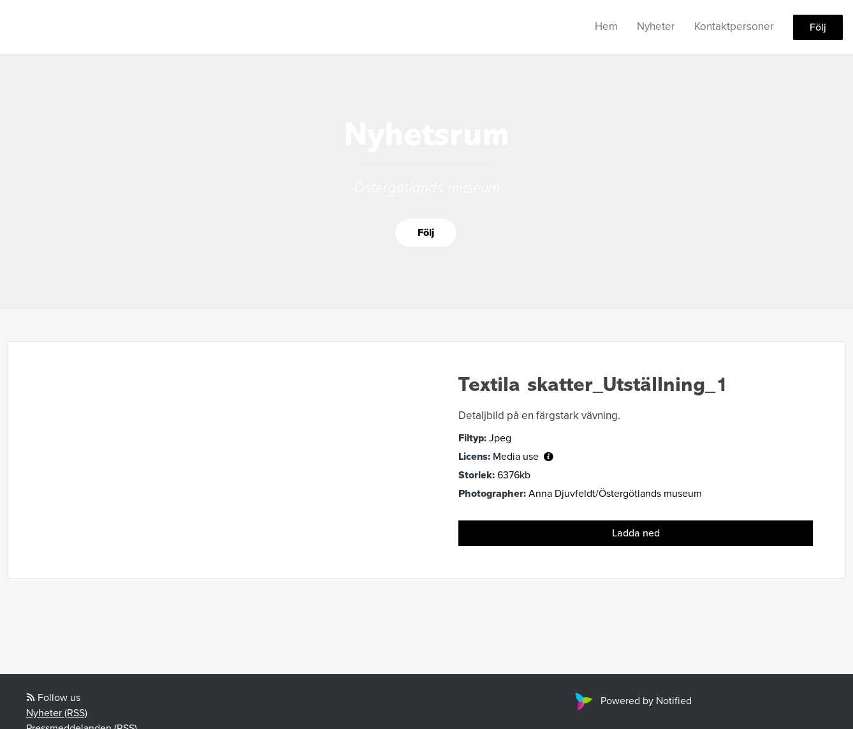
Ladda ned (636, 533)
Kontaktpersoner (734, 26)
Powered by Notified (632, 701)
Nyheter (656, 26)
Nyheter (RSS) (56, 713)
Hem (606, 26)
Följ (818, 27)
